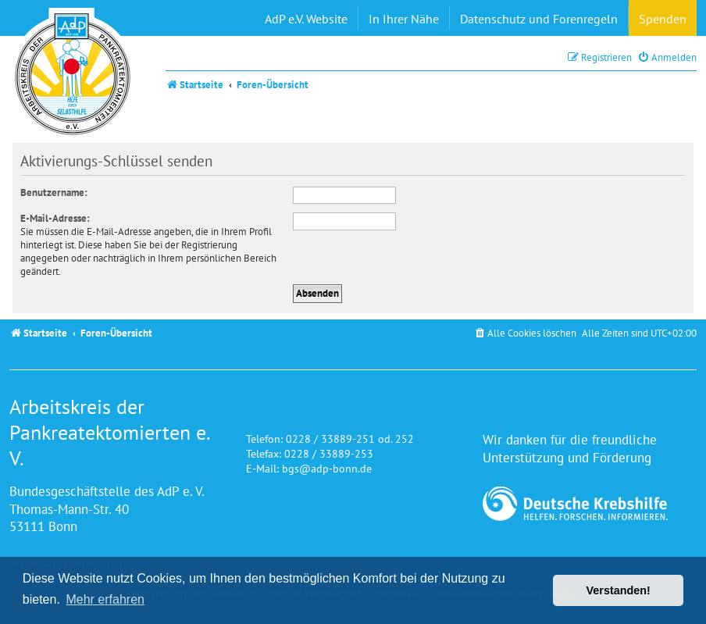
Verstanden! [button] (619, 590)
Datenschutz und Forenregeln (539, 19)
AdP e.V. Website (306, 19)
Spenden (662, 19)
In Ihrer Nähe (404, 19)
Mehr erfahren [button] (105, 599)
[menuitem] (667, 57)
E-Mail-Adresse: (55, 218)
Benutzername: (53, 192)
